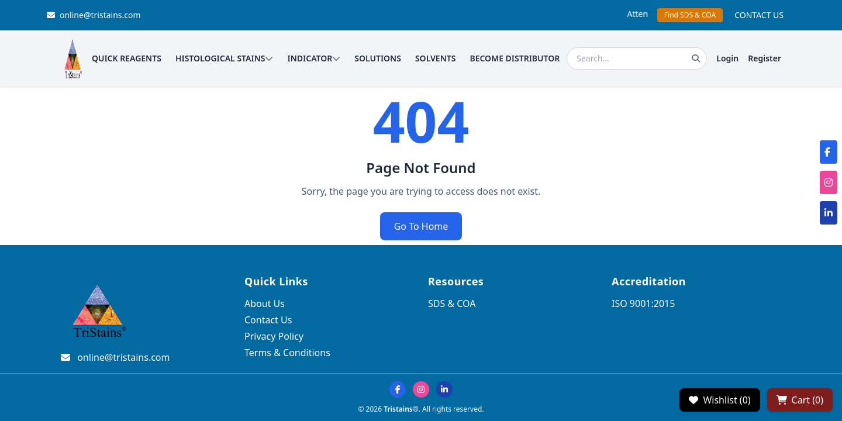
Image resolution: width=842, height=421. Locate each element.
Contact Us (268, 319)
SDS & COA (451, 303)
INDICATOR (313, 58)
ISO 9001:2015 (643, 303)
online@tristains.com (94, 14)
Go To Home (421, 226)
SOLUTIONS (377, 58)
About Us (264, 303)
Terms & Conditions (287, 352)
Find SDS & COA (690, 15)
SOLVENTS (435, 58)
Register (764, 58)
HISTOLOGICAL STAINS (224, 58)
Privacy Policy (273, 336)
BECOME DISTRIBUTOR (515, 58)
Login (727, 58)
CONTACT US (759, 14)
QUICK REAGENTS (126, 58)
